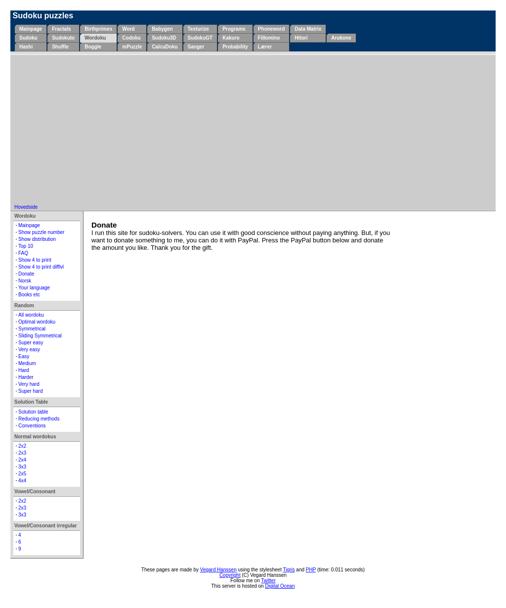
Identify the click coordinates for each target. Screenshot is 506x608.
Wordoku (95, 38)
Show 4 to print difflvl (41, 267)
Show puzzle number (41, 232)
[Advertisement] (253, 130)
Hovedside (26, 207)
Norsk (24, 280)
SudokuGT (200, 38)
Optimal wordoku (36, 322)
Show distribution (37, 239)
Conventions (32, 425)
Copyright (230, 575)
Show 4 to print (34, 260)
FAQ (23, 253)
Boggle (92, 46)
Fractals (61, 29)
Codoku (131, 38)
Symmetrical (31, 328)
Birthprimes (98, 29)
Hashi (26, 46)
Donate (26, 274)
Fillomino (269, 38)
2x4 (22, 460)
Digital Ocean (280, 586)
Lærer (265, 46)
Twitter (268, 580)
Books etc (29, 294)
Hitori (301, 38)
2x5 (22, 473)
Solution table (33, 412)
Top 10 (25, 246)
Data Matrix (308, 29)
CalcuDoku (164, 46)
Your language (34, 287)
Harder (26, 377)
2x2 (22, 446)
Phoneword (271, 29)
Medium (27, 363)
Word (128, 29)
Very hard (29, 384)
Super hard (30, 391)
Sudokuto (63, 38)
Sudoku (28, 38)
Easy (23, 356)
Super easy (30, 342)
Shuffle (60, 46)
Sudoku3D (164, 38)
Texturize (198, 29)
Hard (23, 370)
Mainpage (30, 29)
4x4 (22, 480)
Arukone (341, 38)
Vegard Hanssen (218, 569)
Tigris (289, 569)
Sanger (196, 46)
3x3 (22, 466)
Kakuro (230, 38)
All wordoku (31, 315)
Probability (235, 46)
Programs (234, 29)
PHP (311, 569)
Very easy (29, 349)
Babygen (162, 29)
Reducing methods (38, 418)
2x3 (22, 453)
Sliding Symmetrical (40, 335)
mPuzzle (132, 46)
